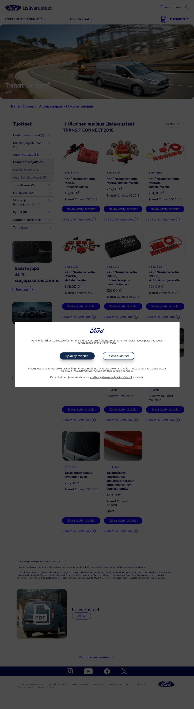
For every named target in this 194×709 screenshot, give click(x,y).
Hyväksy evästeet (77, 356)
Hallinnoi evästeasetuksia (103, 369)
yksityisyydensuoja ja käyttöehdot (111, 377)
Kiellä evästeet (118, 356)
